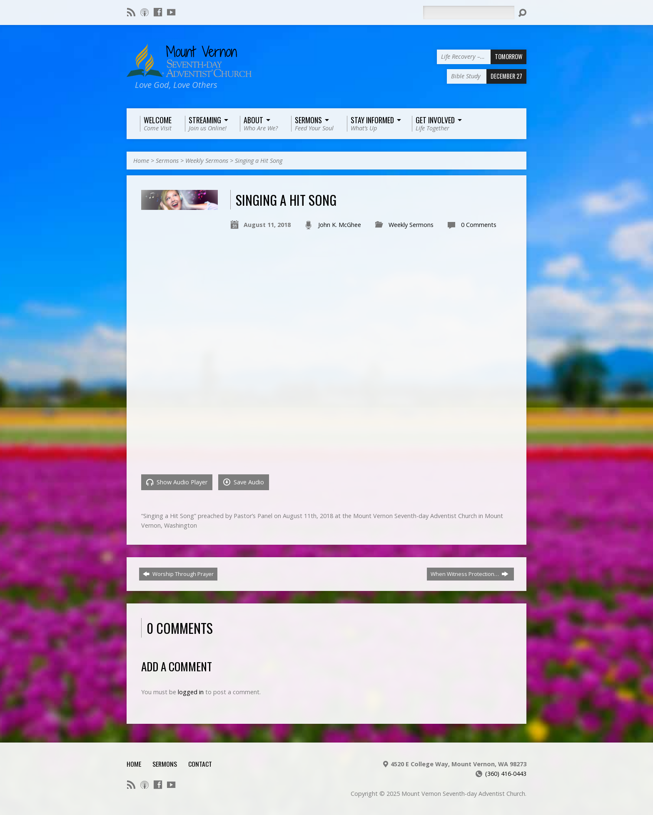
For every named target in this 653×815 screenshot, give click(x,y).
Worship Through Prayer (178, 574)
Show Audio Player (176, 482)
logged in (191, 692)
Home (141, 160)
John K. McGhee (339, 225)
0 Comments (478, 225)
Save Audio (243, 482)
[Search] (468, 12)
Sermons (167, 160)
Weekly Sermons (206, 160)
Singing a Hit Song (258, 160)
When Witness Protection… (469, 574)
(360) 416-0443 (505, 774)
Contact (200, 764)
